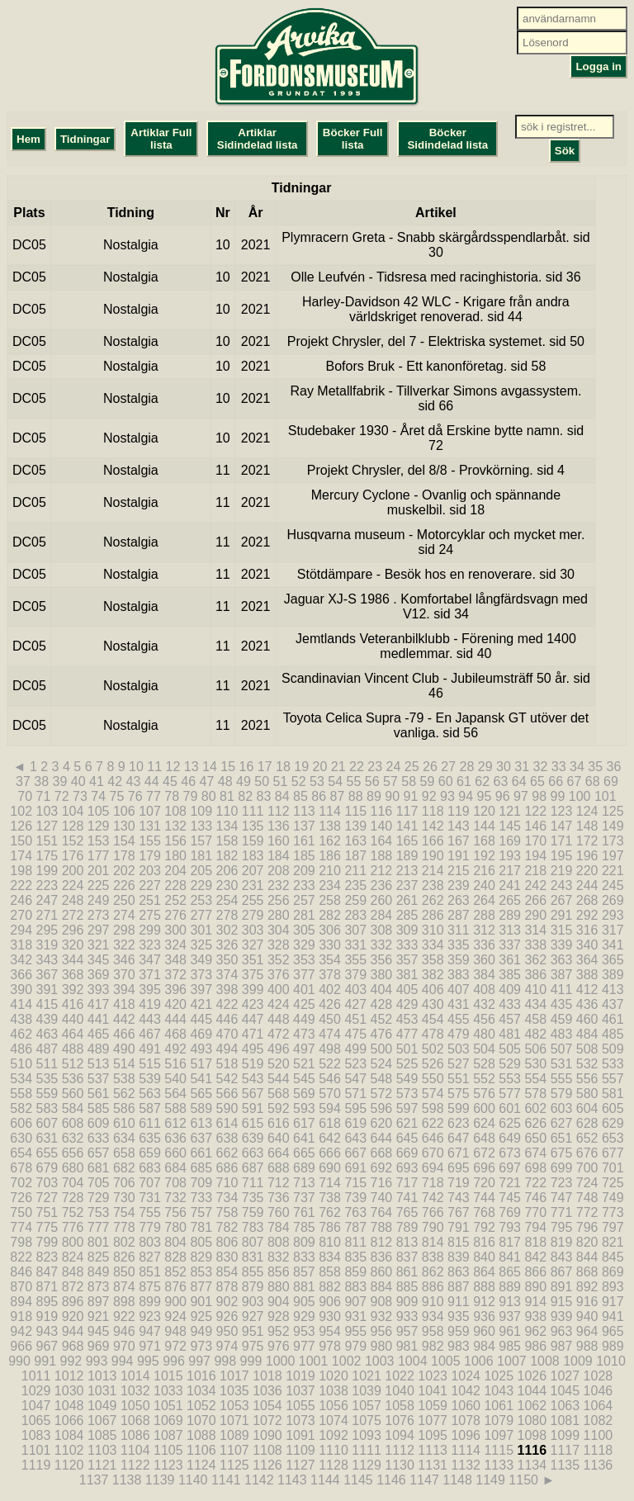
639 (253, 1138)
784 (278, 1227)
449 (304, 1019)
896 (73, 1302)
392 (73, 990)
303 (253, 930)
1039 (366, 1391)
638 (227, 1138)
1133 (498, 1465)
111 (253, 811)
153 (99, 841)
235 (355, 885)
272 (73, 915)
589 (201, 1108)
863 (458, 1272)
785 (304, 1227)
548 (382, 1079)
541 (201, 1079)
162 (330, 841)
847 (47, 1272)
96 (502, 796)
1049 (102, 1406)
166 (433, 841)
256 (278, 900)
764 (382, 1212)
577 (510, 1094)
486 (21, 1049)
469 (201, 1034)
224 (73, 885)
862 (433, 1272)
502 (433, 1049)
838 (433, 1257)
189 (407, 856)
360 (484, 960)
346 (124, 960)
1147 (424, 1480)
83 (264, 796)
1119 (36, 1465)
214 (433, 871)
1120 (69, 1465)
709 (201, 1183)
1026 (532, 1376)
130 (124, 826)
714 (330, 1183)
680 (73, 1168)
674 (535, 1153)
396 (175, 990)
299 (150, 930)
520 (278, 1064)
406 (433, 990)
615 (253, 1123)
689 (304, 1168)
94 (465, 796)
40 (78, 781)
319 (47, 945)
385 (510, 975)
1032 (135, 1391)
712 (278, 1183)
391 (47, 990)
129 (99, 826)
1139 (160, 1480)
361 (510, 960)
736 (278, 1198)
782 (227, 1227)
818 (535, 1242)
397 (201, 990)
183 (253, 856)
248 (73, 900)
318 (21, 945)
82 (245, 796)
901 (201, 1302)
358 (433, 960)
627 (562, 1123)
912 (484, 1302)
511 (47, 1064)
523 (355, 1064)
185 (304, 856)
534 (21, 1079)
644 (382, 1138)
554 (535, 1079)
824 (73, 1257)
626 (535, 1123)
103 (47, 811)
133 (201, 826)
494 (227, 1049)
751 (47, 1212)
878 (227, 1287)
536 (73, 1079)
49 (243, 781)
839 (458, 1257)
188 (382, 856)
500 (382, 1049)
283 (355, 915)
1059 (432, 1406)
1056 (333, 1406)
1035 (234, 1391)
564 (175, 1094)
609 (99, 1123)
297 (99, 930)
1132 (465, 1465)
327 (253, 945)
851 (150, 1272)
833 (304, 1257)
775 (47, 1227)
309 (407, 930)
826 (124, 1257)
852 (175, 1272)
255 (253, 900)
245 (613, 885)
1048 (69, 1406)
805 (201, 1242)
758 (227, 1212)
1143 (292, 1480)
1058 (399, 1406)
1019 (300, 1376)
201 (99, 871)
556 (587, 1079)
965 (613, 1331)
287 (458, 915)
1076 (399, 1420)
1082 (598, 1420)
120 (484, 811)
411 (562, 990)
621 (407, 1123)
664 (278, 1153)
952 (278, 1331)
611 (150, 1123)
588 (175, 1108)
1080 (532, 1420)
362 (535, 960)
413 (613, 990)
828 (175, 1257)
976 (278, 1346)
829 (201, 1257)
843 (562, 1257)
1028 (598, 1376)
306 (330, 930)
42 (114, 781)
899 (150, 1302)
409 (510, 990)
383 (458, 975)
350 (227, 960)
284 (382, 915)
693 (407, 1168)
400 (278, 990)
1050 (135, 1406)
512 (73, 1064)
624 (484, 1123)
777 (99, 1227)
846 (21, 1272)
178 (124, 856)
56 (372, 781)
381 (407, 975)
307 (355, 930)
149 (613, 826)
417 (99, 1004)
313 (510, 930)
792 (484, 1227)
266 (535, 900)
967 (47, 1346)
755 (150, 1212)
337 (510, 945)
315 (562, 930)
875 (150, 1287)
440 (73, 1019)
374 (227, 975)
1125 (234, 1465)
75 (117, 796)
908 (382, 1302)
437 (613, 1004)
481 (510, 1034)
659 (150, 1153)
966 (21, 1346)
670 (433, 1153)
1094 (399, 1435)
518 (227, 1064)
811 (355, 1242)
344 (73, 960)
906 (330, 1302)
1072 (267, 1420)
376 (278, 975)
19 (301, 767)
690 (330, 1168)
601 (510, 1108)
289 (510, 915)
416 (73, 1004)
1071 (234, 1420)
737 (304, 1198)
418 (124, 1004)
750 (21, 1212)
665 (304, 1153)
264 (484, 900)
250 (124, 900)
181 (201, 856)
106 (124, 811)
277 (201, 915)
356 (382, 960)
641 (304, 1138)
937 (510, 1316)
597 (407, 1108)
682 (124, 1168)
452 (382, 1019)
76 (135, 796)
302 (227, 930)
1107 (234, 1450)
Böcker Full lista (353, 138)
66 (555, 781)
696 (484, 1168)
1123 (168, 1465)
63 (501, 781)
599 (458, 1108)
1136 (598, 1465)
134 (227, 826)
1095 (432, 1435)
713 (304, 1183)
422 (227, 1004)
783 (253, 1227)
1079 (498, 1420)
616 (278, 1123)
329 (304, 945)
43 (133, 781)
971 (150, 1346)
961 (510, 1331)
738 (330, 1198)
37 (23, 781)
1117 (565, 1450)
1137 (94, 1480)
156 (175, 841)
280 (278, 915)
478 (433, 1034)
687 (253, 1168)
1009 (578, 1361)
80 (208, 796)
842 (535, 1257)
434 (535, 1004)
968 (73, 1346)
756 (175, 1212)
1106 (201, 1450)
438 (21, 1019)
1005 (446, 1361)
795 (562, 1227)
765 (407, 1212)
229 (201, 885)
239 (458, 885)
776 (73, 1227)
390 (21, 990)
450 (330, 1019)
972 (175, 1346)
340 (587, 945)
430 (433, 1004)
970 (124, 1346)
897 (99, 1302)
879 (253, 1287)
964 (587, 1331)
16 (246, 767)
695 (458, 1168)
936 (484, 1316)
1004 (413, 1361)
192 (484, 856)
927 (253, 1316)
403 (355, 990)
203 (150, 871)
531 (562, 1064)
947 (150, 1331)
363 (562, 960)
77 (153, 796)
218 (535, 871)
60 (445, 781)
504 (484, 1049)
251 (150, 900)
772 (587, 1212)
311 (458, 930)
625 (510, 1123)
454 (433, 1019)
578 (535, 1094)
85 (300, 796)
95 (484, 796)
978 (330, 1346)
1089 (234, 1435)
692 (382, 1168)
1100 (598, 1435)
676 (587, 1153)
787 (355, 1227)
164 (382, 841)
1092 (333, 1435)
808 (278, 1242)
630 (21, 1138)
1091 (300, 1435)
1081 (565, 1420)
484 (587, 1034)
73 (80, 796)
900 (175, 1302)
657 (99, 1153)
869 (613, 1272)
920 (73, 1316)
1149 (490, 1480)
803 (150, 1242)
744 (484, 1198)
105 (99, 811)
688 (278, 1168)
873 (99, 1287)
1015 (168, 1376)
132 (175, 826)
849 (99, 1272)
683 (150, 1168)
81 (227, 796)
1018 (267, 1376)
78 (171, 796)
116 (382, 811)
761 (304, 1212)
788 (382, 1227)
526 (433, 1064)
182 (227, 856)
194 (535, 856)
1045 (565, 1391)
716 (382, 1183)
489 (99, 1049)
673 (510, 1153)
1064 (598, 1406)
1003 (380, 1361)
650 (535, 1138)
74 (98, 796)
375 (253, 975)
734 (227, 1198)
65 (537, 781)
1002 (347, 1361)
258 (330, 900)
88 (355, 796)
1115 (498, 1450)
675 (562, 1153)
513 (99, 1064)
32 (540, 767)
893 (613, 1287)
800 (73, 1242)
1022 (399, 1376)
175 (47, 856)
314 (535, 930)
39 (60, 781)
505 (510, 1049)
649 (510, 1138)
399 (253, 990)
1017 (234, 1376)
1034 (201, 1391)
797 (613, 1227)
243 (562, 885)
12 (173, 767)
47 (207, 781)
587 (150, 1108)
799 (47, 1242)
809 (304, 1242)
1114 (465, 1450)
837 (407, 1257)
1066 (69, 1420)
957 (407, 1331)
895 (47, 1302)
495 (253, 1049)
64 (519, 781)
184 (278, 856)
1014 (135, 1376)
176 (73, 856)
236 (382, 885)
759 (253, 1212)
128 (73, 826)
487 (47, 1049)
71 (43, 796)
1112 (399, 1450)
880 (278, 1287)
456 (484, 1019)
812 (382, 1242)
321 (99, 945)
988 (587, 1346)
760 (278, 1212)
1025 (498, 1376)
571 (355, 1094)
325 (201, 945)
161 (304, 841)
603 (562, 1108)
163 (355, 841)
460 (587, 1019)
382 (433, 975)
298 (124, 930)
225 (99, 885)
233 (304, 885)
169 (510, 841)
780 (175, 1227)
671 (458, 1153)
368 (73, 975)
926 (227, 1316)
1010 (611, 1361)
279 (253, 915)
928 (278, 1316)
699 (562, 1168)
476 (382, 1034)
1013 (102, 1376)
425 (304, 1004)
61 (464, 781)
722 (535, 1183)
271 (47, 915)
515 (150, 1064)
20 (320, 767)
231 (253, 885)
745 (510, 1198)
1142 (259, 1480)
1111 (366, 1450)
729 (99, 1198)
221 (613, 871)
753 (99, 1212)
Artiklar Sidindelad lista (257, 138)
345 (99, 960)
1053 (234, 1406)
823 (47, 1257)
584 (73, 1108)
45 (170, 781)
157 (201, 841)
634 (124, 1138)
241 (510, 885)
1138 (127, 1480)
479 (458, 1034)
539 (150, 1079)
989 (613, 1346)
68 (592, 781)
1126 (267, 1465)
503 (458, 1049)
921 (99, 1316)
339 (562, 945)
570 (330, 1094)
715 (355, 1183)
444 (175, 1019)
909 (407, 1302)
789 (407, 1227)
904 (278, 1302)
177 (99, 856)
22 (356, 767)
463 (47, 1034)
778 (124, 1227)
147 (562, 826)
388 (587, 975)
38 (41, 781)
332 (382, 945)
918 (21, 1316)
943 (47, 1331)
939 (562, 1316)
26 (430, 767)
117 (407, 811)
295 (47, 930)
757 (201, 1212)
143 (458, 826)
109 (201, 811)
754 (124, 1212)
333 (407, 945)
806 (227, 1242)
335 (458, 945)
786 (330, 1227)
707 (150, 1183)
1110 (333, 1450)
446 (227, 1019)
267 (562, 900)
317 (613, 930)
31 (521, 767)
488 (73, 1049)
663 (253, 1153)
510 (21, 1064)
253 (201, 900)
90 (392, 796)
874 (124, 1287)
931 (355, 1316)
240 (484, 885)
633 (99, 1138)
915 (562, 1302)
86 (318, 796)
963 (562, 1331)
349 (201, 960)
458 (535, 1019)
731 (150, 1198)
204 (175, 871)
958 (433, 1331)
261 (407, 900)
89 (374, 796)
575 (458, 1094)
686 (227, 1168)
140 (382, 826)
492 (175, 1049)
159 (253, 841)
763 (355, 1212)
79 (190, 796)
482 (535, 1034)
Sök (565, 150)
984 (484, 1346)
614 (227, 1123)
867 (562, 1272)
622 (433, 1123)
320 (73, 945)
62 (482, 781)
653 (613, 1138)
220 (587, 871)
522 (330, 1064)
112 (278, 811)
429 (407, 1004)
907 (355, 1302)
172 (587, 841)
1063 (565, 1406)
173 (613, 841)
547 (355, 1079)
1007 (512, 1361)
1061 (498, 1406)
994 (122, 1361)
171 (562, 841)
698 (535, 1168)
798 (21, 1242)
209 (304, 871)
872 (73, 1287)
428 (382, 1004)
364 (587, 960)
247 (47, 900)
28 (467, 767)
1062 (532, 1406)
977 (304, 1346)
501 (407, 1049)
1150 (523, 1480)
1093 (366, 1435)
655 (47, 1153)
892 (587, 1287)
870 (21, 1287)
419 (150, 1004)
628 (587, 1123)
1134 (532, 1465)
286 (433, 915)
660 (175, 1153)
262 (433, 900)
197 (613, 856)
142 (433, 826)
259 (355, 900)
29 (485, 767)
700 (587, 1168)
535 (47, 1079)
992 (71, 1361)
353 (304, 960)
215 (458, 871)
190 (433, 856)
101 (605, 796)
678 (21, 1168)
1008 (545, 1361)
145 (510, 826)
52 (298, 781)
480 (484, 1034)
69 (610, 781)
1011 (36, 1376)
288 (484, 915)
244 (587, 885)
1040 (399, 1391)
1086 (135, 1435)
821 (613, 1242)
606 (21, 1123)
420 (175, 1004)
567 (253, 1094)
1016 (201, 1376)
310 (433, 930)
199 (47, 871)
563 (150, 1094)
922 (124, 1316)
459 (562, 1019)
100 (580, 796)
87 (337, 796)
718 (433, 1183)
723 (562, 1183)
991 (45, 1361)
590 (227, 1108)
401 (304, 990)
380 (382, 975)
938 (535, 1316)
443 (150, 1019)
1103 (102, 1450)
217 (510, 871)
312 (484, 930)
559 (47, 1094)
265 (510, 900)
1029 (36, 1391)
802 (124, 1242)
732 (175, 1198)
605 (613, 1108)
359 (458, 960)
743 (458, 1198)
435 (562, 1004)
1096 (465, 1435)
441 (99, 1019)
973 (201, 1346)
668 (382, 1153)
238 (433, 885)
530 (535, 1064)
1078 (465, 1420)
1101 (36, 1450)
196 (587, 856)
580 (587, 1094)
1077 (432, 1420)
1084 (69, 1435)
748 (587, 1198)
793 (510, 1227)
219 (562, 871)
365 (613, 960)
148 (587, 826)
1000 (281, 1361)
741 (407, 1198)
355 (355, 960)
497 (304, 1049)
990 (19, 1361)
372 (175, 975)
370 (124, 975)
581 (613, 1094)
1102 (69, 1450)
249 (99, 900)
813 (407, 1242)
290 (535, 915)
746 (535, 1198)
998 (225, 1361)
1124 (201, 1465)
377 (304, 975)
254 (227, 900)
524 (382, 1064)
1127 (300, 1465)
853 (201, 1272)
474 (330, 1034)
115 (355, 811)
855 (253, 1272)
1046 (598, 1391)
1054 (267, 1406)
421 (201, 1004)
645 (407, 1138)
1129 (366, 1465)
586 (124, 1108)
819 (562, 1242)
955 (355, 1331)
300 (175, 930)
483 (562, 1034)
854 (227, 1272)
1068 (135, 1420)
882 (330, 1287)
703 (47, 1183)
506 (535, 1049)
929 (304, 1316)
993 (97, 1361)
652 (587, 1138)
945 (99, 1331)
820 (587, 1242)
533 (613, 1064)
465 (99, 1034)
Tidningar (85, 139)
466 (124, 1034)
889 (510, 1287)
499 (355, 1049)
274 (124, 915)
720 (484, 1183)
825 (99, 1257)
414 (21, 1004)
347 (150, 960)
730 (124, 1198)
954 (330, 1331)
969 (99, 1346)
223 (47, 885)
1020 (333, 1376)
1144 (325, 1480)
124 (587, 811)
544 (278, 1079)
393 (99, 990)
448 (278, 1019)
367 (47, 975)
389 (613, 975)
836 (382, 1257)
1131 (432, 1465)
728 (73, 1198)
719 (458, 1183)
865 (510, 1272)
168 (484, 841)
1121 (102, 1465)
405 (407, 990)
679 (47, 1168)
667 (355, 1153)
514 (124, 1064)
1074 (333, 1420)
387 (562, 975)
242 (535, 885)
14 (209, 767)
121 (510, 811)
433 (510, 1004)
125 (613, 811)
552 (484, 1079)
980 (382, 1346)
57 (390, 781)
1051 (168, 1406)
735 (253, 1198)
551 (458, 1079)
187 (355, 856)
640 (278, 1138)
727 (47, 1198)
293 (613, 915)
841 (510, 1257)
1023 (432, 1376)
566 (227, 1094)
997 (199, 1361)
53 (317, 781)
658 (124, 1153)
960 (484, 1331)
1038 (333, 1391)
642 (330, 1138)
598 (433, 1108)
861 (407, 1272)
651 (562, 1138)
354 (330, 960)
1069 (168, 1420)
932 (382, 1316)
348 (175, 960)
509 (613, 1049)
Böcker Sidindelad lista (447, 138)
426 (330, 1004)
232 (278, 885)
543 (253, 1079)
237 (407, 885)
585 (99, 1108)
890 (535, 1287)
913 (510, 1302)
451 (355, 1019)
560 (73, 1094)
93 (447, 796)
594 (330, 1108)
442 (124, 1019)
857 (304, 1272)
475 (355, 1034)
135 (253, 826)
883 (355, 1287)
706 (124, 1183)
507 (562, 1049)
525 (407, 1064)
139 (355, 826)
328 (278, 945)
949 (201, 1331)
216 (484, 871)
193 (510, 856)
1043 (498, 1391)
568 (278, 1094)
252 (175, 900)
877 (201, 1287)
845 (613, 1257)
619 (355, 1123)
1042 (465, 1391)
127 (47, 826)
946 (124, 1331)
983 (458, 1346)
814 (433, 1242)
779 (150, 1227)
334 (433, 945)
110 (227, 811)
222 (21, 885)
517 (201, 1064)
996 (174, 1361)
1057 (366, 1406)
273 (99, 915)
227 (150, 885)
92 (429, 796)
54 (335, 781)
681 (99, 1168)
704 (73, 1183)
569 (304, 1094)
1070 (201, 1420)
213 (407, 871)
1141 (226, 1480)
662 (227, 1153)
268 (587, 900)
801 (99, 1242)
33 (558, 767)
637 (201, 1138)
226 (124, 885)
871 (47, 1287)
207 (253, 871)
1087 (168, 1435)
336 (484, 945)
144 (484, 826)
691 (355, 1168)
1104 (135, 1450)
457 (510, 1019)
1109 (300, 1450)
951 (253, 1331)
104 (73, 811)
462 (21, 1034)
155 (150, 841)
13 (191, 767)
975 (253, 1346)
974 (227, 1346)
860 (382, 1272)
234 (330, 885)
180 (175, 856)
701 (613, 1168)
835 (355, 1257)
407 (458, 990)
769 (510, 1212)
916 (587, 1302)
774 (21, 1227)
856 (278, 1272)
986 (535, 1346)
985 (510, 1346)
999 (251, 1361)
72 (61, 796)
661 (201, 1153)
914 (535, 1302)
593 (304, 1108)
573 (407, 1094)
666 (330, 1153)
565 (201, 1094)
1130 (399, 1465)
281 (304, 915)
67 (574, 781)
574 (433, 1094)
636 (175, 1138)
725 (613, 1183)
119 (458, 811)
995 (148, 1361)
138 (330, 826)
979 (355, 1346)
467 (150, 1034)
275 (150, 915)
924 (175, 1316)
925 (201, 1316)
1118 (598, 1450)
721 (510, 1183)
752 (73, 1212)
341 (613, 945)
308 (382, 930)
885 (407, 1287)
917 (613, 1302)
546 (330, 1079)
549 (407, 1079)
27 (448, 767)
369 (99, 975)
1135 (565, 1465)
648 (484, 1138)
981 (407, 1346)
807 (253, 1242)
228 (175, 885)
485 (613, 1034)
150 (21, 841)
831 (253, 1257)
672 (484, 1153)
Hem (28, 139)
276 (175, 915)
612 (175, 1123)
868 (587, 1272)
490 (124, 1049)
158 (227, 841)
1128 (333, 1465)
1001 (314, 1361)
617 (304, 1123)
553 (510, 1079)
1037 (300, 1391)
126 (21, 826)
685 (201, 1168)
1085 (102, 1435)
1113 (432, 1450)
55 (354, 781)
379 (355, 975)
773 (613, 1212)
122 (535, 811)
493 (201, 1049)
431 (458, 1004)
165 (407, 841)
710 (227, 1183)
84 (282, 796)
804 (175, 1242)
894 (21, 1302)
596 (382, 1108)
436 (587, 1004)
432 (484, 1004)
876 (175, 1287)
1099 (565, 1435)
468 (175, 1034)
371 (150, 975)
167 (458, 841)
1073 (300, 1420)
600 (484, 1108)
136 (278, 826)
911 (458, 1302)
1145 (358, 1480)
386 (535, 975)
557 (613, 1079)
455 (458, 1019)
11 (154, 767)
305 (304, 930)
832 (278, 1257)
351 (253, 960)
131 (150, 826)
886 (433, 1287)
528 (484, 1064)
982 (433, 1346)
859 (355, 1272)
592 (278, 1108)
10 (136, 767)
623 (458, 1123)
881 (304, 1287)
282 (330, 915)
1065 (36, 1420)
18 (283, 767)
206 (227, 871)
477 (407, 1034)
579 (562, 1094)
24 (393, 767)
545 (304, 1079)
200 (73, 871)
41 (96, 781)
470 (227, 1034)
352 (278, 960)
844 (587, 1257)
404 (382, 990)
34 (577, 767)
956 (382, 1331)
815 (458, 1242)
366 (21, 975)
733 (201, 1198)
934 (433, 1316)
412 (587, 990)
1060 (465, 1406)
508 (587, 1049)
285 (407, 915)
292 (587, 915)
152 (73, 841)
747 (562, 1198)
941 (613, 1316)
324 (175, 945)
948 (175, 1331)
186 (330, 856)
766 (433, 1212)
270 (21, 915)
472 (278, 1034)
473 (304, 1034)
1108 (267, 1450)
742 (433, 1198)
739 (355, 1198)
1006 (479, 1361)
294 (21, 930)
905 (304, 1302)
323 (150, 945)
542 (227, 1079)
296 (73, 930)
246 (21, 900)
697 (510, 1168)
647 (458, 1138)
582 (21, 1108)
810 (330, 1242)
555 (562, 1079)
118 (433, 811)
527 (458, 1064)
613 (201, 1123)
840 (484, 1257)
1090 (267, 1435)
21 (338, 767)
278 (227, 915)
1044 (532, 1391)
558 (21, 1094)
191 (458, 856)
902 (227, 1302)
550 (433, 1079)
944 (73, 1331)
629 (613, 1123)
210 (330, 871)
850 (124, 1272)
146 (535, 826)
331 (355, 945)
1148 (457, 1480)
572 (382, 1094)
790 (433, 1227)
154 (124, 841)
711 (253, 1183)
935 (458, 1316)
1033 (168, 1391)
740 (382, 1198)
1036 (267, 1391)
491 (150, 1049)
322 (124, 945)
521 (304, 1064)
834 (330, 1257)
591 (253, 1108)
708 (175, 1183)
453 (407, 1019)
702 (21, 1183)
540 (175, 1079)
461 (613, 1019)
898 (124, 1302)
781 (201, 1227)
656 (73, 1153)
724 (587, 1183)
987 (562, 1346)
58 (408, 781)
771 (562, 1212)
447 (253, 1019)
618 (330, 1123)
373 (201, 975)
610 (124, 1123)
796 (587, 1227)
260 (382, 900)
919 (47, 1316)
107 (150, 811)
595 (355, 1108)
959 (458, 1331)
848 (73, 1272)
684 (175, 1168)
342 (21, 960)
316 (587, 930)
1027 (565, 1376)
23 (374, 767)
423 (253, 1004)
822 (21, 1257)
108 (175, 811)
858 (330, 1272)
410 (535, 990)
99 (558, 796)
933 (407, 1316)
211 (355, 871)
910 (433, 1302)
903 (253, 1302)
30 (503, 767)
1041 (432, 1391)
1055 (300, 1406)
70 (24, 796)
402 (330, 990)
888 (484, 1287)
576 (484, 1094)
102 (21, 811)
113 (304, 811)
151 (47, 841)
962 (535, 1331)
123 (562, 811)
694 (433, 1168)
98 (539, 796)
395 (150, 990)
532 (587, 1064)
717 (407, 1183)
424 (278, 1004)
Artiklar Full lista (161, 138)
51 (280, 781)
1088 (201, 1435)
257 (304, 900)
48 (225, 781)
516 (175, 1064)
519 (253, 1064)
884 (382, 1287)
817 (510, 1242)
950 (227, 1331)
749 (613, 1198)
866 (535, 1272)
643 (355, 1138)
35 (595, 767)
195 (562, 856)
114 (330, 811)
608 (73, 1123)
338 (535, 945)
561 (99, 1094)
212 (382, 871)
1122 (135, 1465)
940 (587, 1316)
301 (201, 930)
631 (47, 1138)
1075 (366, 1420)
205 (201, 871)
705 (99, 1183)
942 (21, 1331)
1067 (102, 1420)
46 (188, 781)
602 (535, 1108)
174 (21, 856)
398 (227, 990)
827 (150, 1257)
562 (124, 1094)
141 (407, 826)
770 (535, 1212)
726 (21, 1198)
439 (47, 1019)
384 (484, 975)
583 (47, 1108)
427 (355, 1004)
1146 (391, 1480)
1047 (36, 1406)
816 (484, 1242)
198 (21, 871)
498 (330, 1049)
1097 (498, 1435)
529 (510, 1064)
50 (261, 781)
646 (433, 1138)
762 (330, 1212)
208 (278, 871)
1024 (465, 1376)
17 (265, 767)
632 (73, 1138)
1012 (69, 1376)
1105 (168, 1450)
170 (535, 841)
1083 (36, 1435)
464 (73, 1034)
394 (124, 990)
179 (150, 856)
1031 (102, 1391)
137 (304, 826)
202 (124, 871)
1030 (69, 1391)
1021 (366, 1376)
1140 (193, 1480)
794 (535, 1227)
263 (458, 900)
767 (458, 1212)
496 (278, 1049)
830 (227, 1257)
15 (227, 767)
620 (382, 1123)
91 (411, 796)
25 (412, 767)
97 (520, 796)
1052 (201, 1406)
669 (407, 1153)
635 (150, 1138)
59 (427, 781)
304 (278, 930)
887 (458, 1287)
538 (124, 1079)
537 (99, 1079)
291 (562, 915)
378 (330, 975)
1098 (532, 1435)
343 (47, 960)
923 (150, 1316)
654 (21, 1153)
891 (562, 1287)
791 (458, 1227)
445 (201, 1019)
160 (278, 841)
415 (47, 1004)
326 (227, 945)
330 (330, 945)
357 (407, 960)
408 (484, 990)
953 (304, 1331)
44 (151, 781)
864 (484, 1272)
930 (330, 1316)
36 (614, 767)
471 (253, 1034)
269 (613, 900)
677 (613, 1153)
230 (227, 885)
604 (587, 1108)
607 (47, 1123)
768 (484, 1212)
